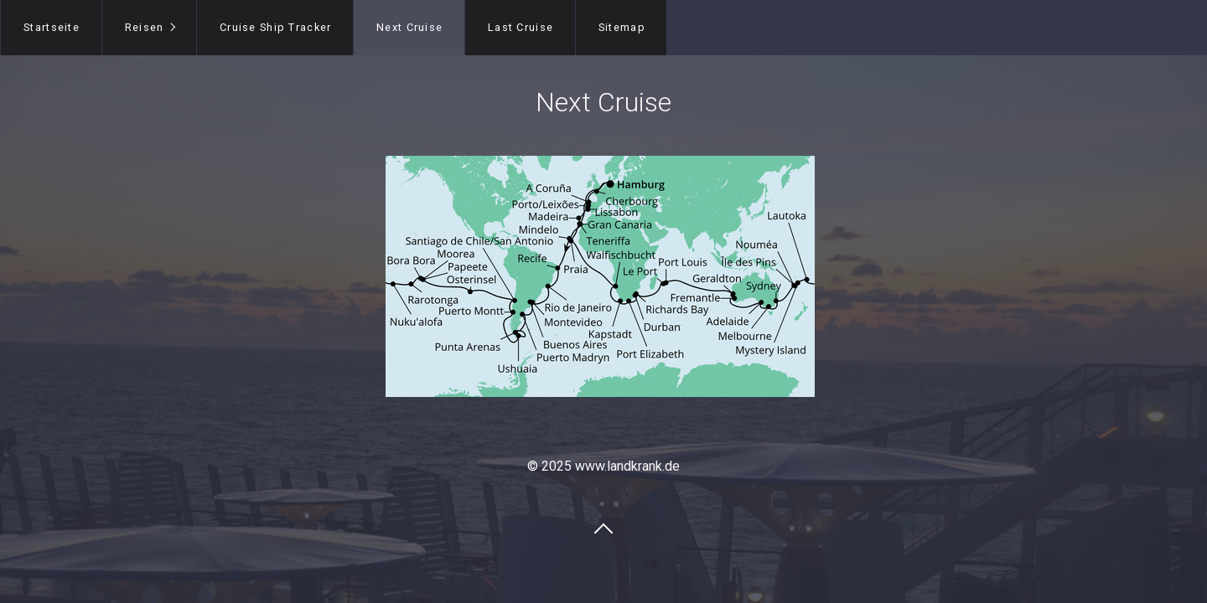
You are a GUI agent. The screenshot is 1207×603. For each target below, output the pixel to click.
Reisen (144, 27)
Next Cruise (409, 27)
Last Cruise (520, 27)
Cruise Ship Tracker (275, 27)
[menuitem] (51, 27)
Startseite (51, 27)
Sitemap (621, 27)
